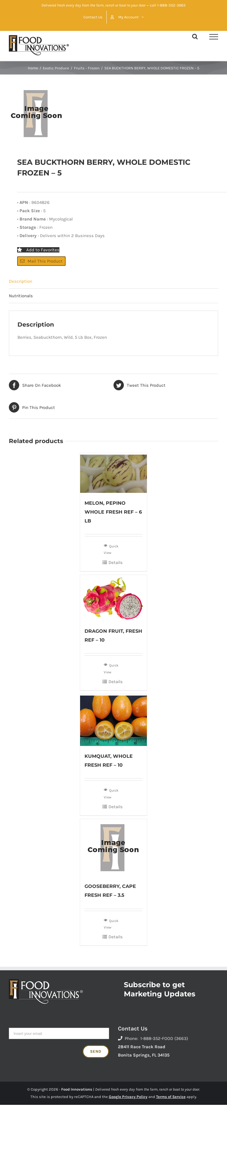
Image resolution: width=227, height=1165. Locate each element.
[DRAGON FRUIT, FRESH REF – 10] (113, 598)
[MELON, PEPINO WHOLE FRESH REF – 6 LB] (113, 473)
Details (115, 562)
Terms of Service (171, 1096)
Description (20, 281)
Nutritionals (21, 295)
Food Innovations (76, 1089)
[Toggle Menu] (213, 36)
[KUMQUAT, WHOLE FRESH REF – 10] (113, 720)
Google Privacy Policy (128, 1096)
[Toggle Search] (195, 36)
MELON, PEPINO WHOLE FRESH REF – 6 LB (113, 512)
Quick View (111, 549)
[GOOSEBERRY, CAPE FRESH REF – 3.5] (113, 847)
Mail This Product (41, 261)
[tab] (113, 281)
